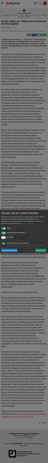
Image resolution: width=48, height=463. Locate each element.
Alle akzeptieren (41, 250)
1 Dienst (9, 230)
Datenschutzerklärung (27, 223)
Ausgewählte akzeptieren (9, 250)
